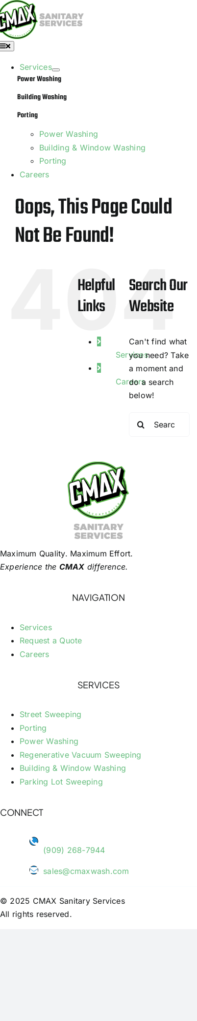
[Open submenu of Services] (56, 69)
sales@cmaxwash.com (86, 871)
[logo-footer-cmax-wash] (98, 467)
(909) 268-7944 (74, 850)
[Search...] (159, 424)
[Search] (141, 424)
